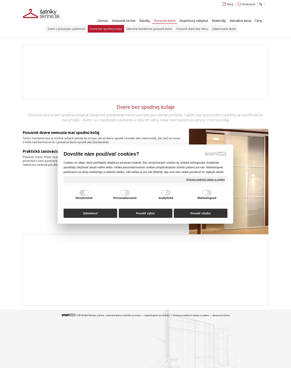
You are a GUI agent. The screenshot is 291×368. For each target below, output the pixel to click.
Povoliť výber (145, 213)
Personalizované (125, 198)
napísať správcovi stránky (157, 315)
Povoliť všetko (201, 213)
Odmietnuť (90, 213)
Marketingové (206, 198)
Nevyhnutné (84, 198)
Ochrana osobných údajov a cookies (205, 179)
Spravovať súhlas (221, 315)
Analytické (166, 198)
